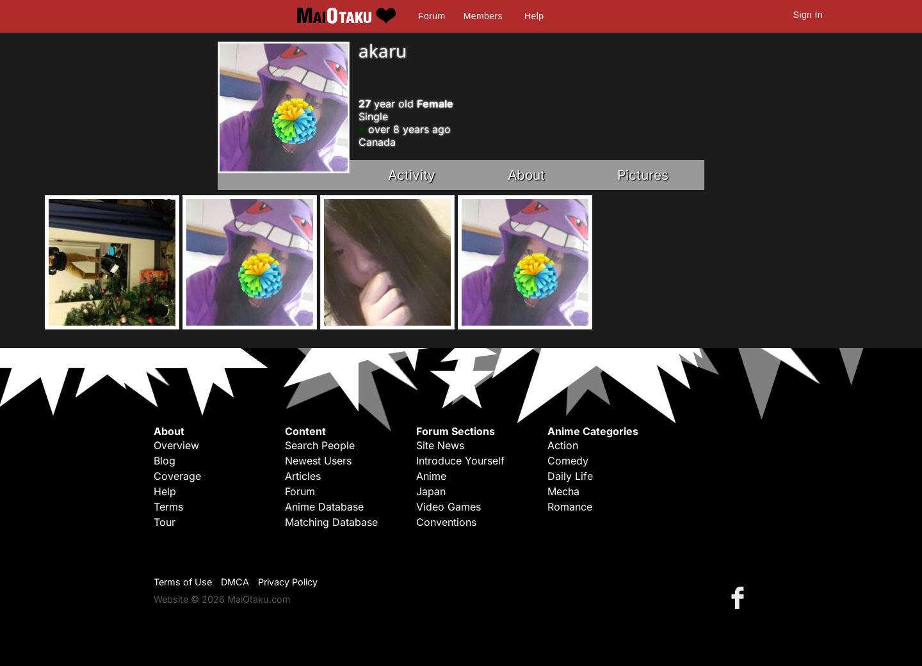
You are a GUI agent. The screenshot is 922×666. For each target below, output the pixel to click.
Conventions (446, 522)
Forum (431, 16)
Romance (569, 506)
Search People (320, 445)
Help (534, 16)
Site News (440, 445)
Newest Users (318, 460)
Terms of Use (183, 581)
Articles (303, 476)
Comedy (567, 460)
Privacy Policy (288, 581)
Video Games (448, 506)
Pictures (642, 175)
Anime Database (324, 506)
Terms (168, 506)
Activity (411, 175)
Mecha (563, 491)
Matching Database (331, 522)
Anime (431, 476)
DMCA (235, 581)
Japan (431, 491)
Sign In (808, 15)
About (526, 175)
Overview (176, 445)
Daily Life (570, 476)
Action (562, 445)
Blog (164, 460)
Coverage (177, 476)
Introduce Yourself (460, 460)
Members (483, 16)
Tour (164, 522)
